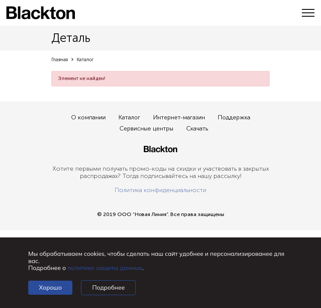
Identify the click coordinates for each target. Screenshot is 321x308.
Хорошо (50, 287)
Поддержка (234, 117)
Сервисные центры (146, 128)
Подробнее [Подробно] (108, 287)
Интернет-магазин (179, 117)
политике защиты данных (105, 268)
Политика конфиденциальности (160, 190)
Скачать (197, 128)
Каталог (129, 117)
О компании (88, 117)
